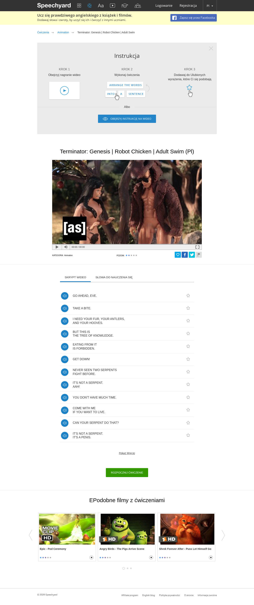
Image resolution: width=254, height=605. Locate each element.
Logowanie (163, 6)
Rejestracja (188, 6)
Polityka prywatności (169, 595)
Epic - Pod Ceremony (53, 548)
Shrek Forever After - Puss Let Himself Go (185, 548)
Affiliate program (129, 595)
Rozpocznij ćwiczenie (127, 472)
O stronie (188, 595)
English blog (148, 595)
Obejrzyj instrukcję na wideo (130, 118)
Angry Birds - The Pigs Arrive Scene (122, 548)
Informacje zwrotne (207, 595)
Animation (63, 32)
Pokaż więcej (127, 453)
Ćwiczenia (43, 32)
